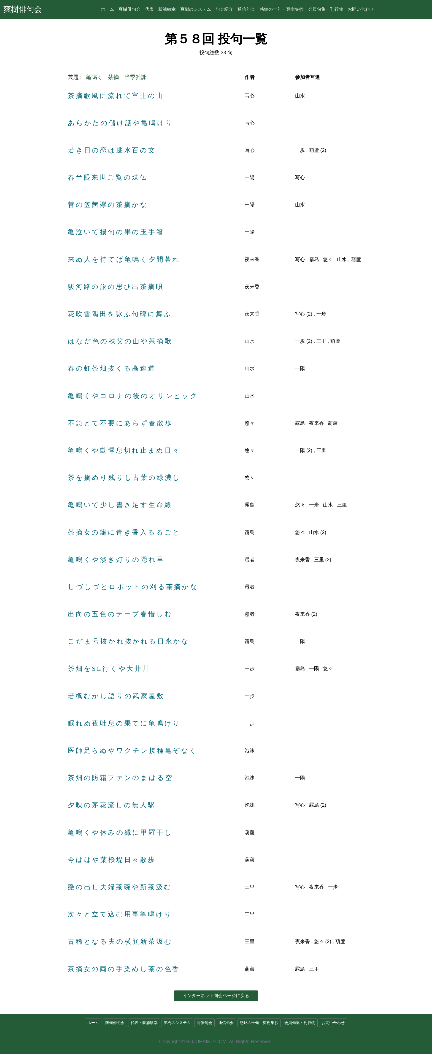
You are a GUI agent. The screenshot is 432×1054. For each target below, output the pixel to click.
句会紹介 (224, 9)
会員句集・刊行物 (325, 9)
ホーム (107, 9)
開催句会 (204, 1022)
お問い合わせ (361, 9)
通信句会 (246, 9)
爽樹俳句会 (22, 9)
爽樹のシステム (195, 9)
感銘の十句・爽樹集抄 (282, 9)
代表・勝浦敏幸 (160, 9)
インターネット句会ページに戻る (216, 996)
